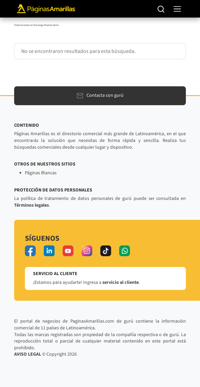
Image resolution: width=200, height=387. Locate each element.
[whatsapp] (124, 250)
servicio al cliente (120, 282)
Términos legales (31, 205)
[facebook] (30, 250)
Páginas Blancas (41, 173)
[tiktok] (105, 250)
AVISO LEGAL (27, 354)
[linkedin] (49, 250)
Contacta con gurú (100, 95)
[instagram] (86, 250)
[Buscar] (161, 9)
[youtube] (68, 250)
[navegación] (177, 9)
